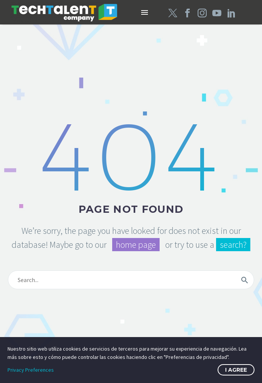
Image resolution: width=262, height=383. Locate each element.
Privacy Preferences (31, 369)
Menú (144, 12)
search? (233, 244)
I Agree (236, 369)
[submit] (244, 279)
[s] (131, 279)
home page (136, 244)
